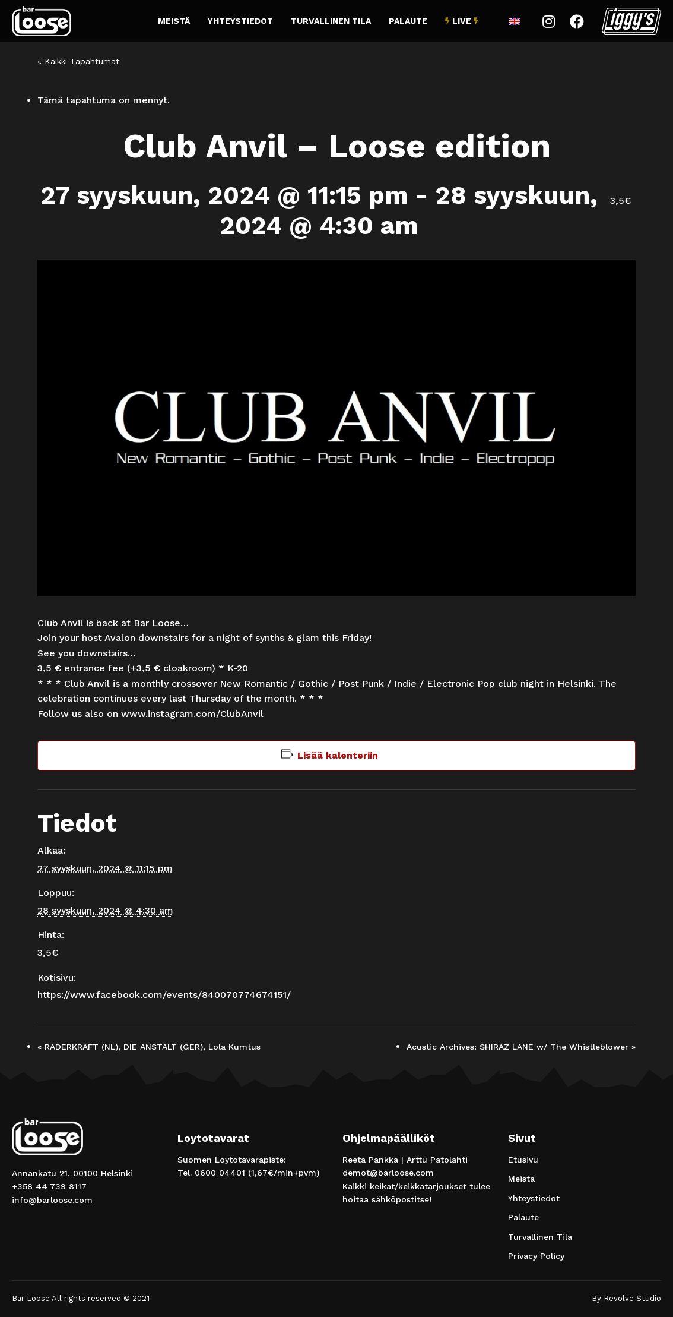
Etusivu (523, 1159)
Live (461, 21)
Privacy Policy (536, 1256)
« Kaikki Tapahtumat (78, 61)
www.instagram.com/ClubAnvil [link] (192, 713)
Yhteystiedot (240, 21)
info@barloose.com (52, 1200)
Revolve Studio (632, 1298)
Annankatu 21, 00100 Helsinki (72, 1173)
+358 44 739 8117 (49, 1186)
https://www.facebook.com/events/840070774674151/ (164, 994)
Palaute (408, 21)
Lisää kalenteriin (337, 755)
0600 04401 (220, 1172)
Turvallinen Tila (331, 21)
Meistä (174, 21)
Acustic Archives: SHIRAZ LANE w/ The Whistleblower (521, 1046)
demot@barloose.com (388, 1172)
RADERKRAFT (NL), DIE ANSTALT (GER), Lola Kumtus (149, 1046)
